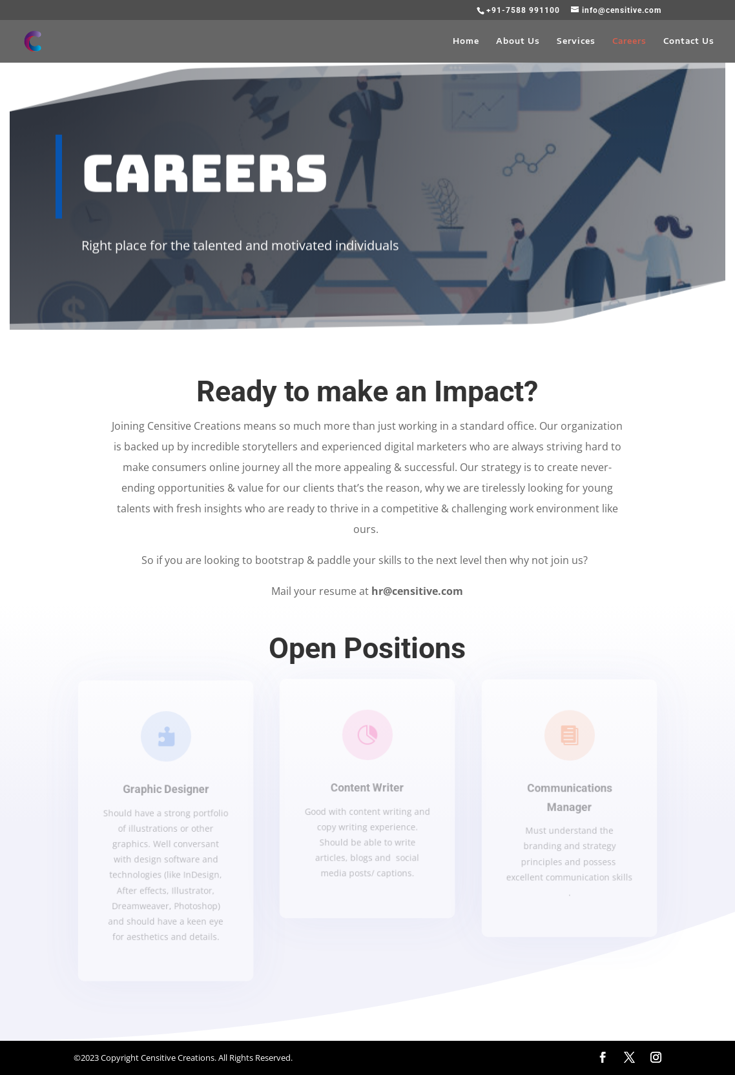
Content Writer (367, 787)
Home (466, 41)
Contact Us (688, 41)
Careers (629, 41)
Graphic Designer (165, 789)
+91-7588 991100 (523, 10)
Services (576, 41)
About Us (518, 41)
